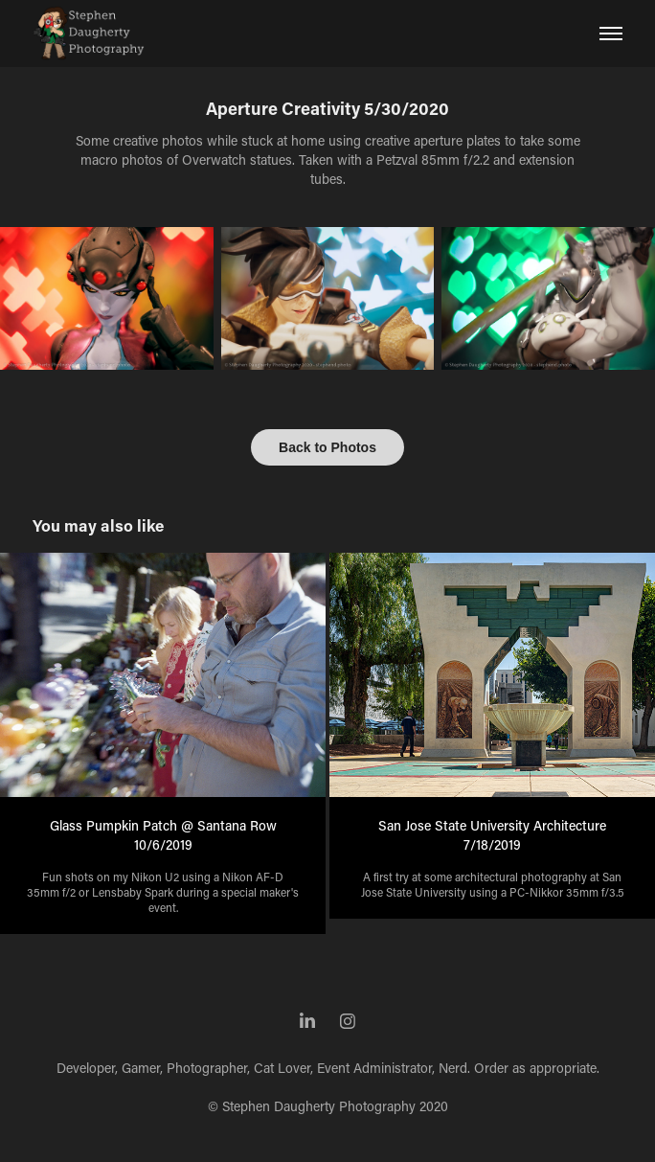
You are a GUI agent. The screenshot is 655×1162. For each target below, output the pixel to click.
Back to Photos (327, 447)
